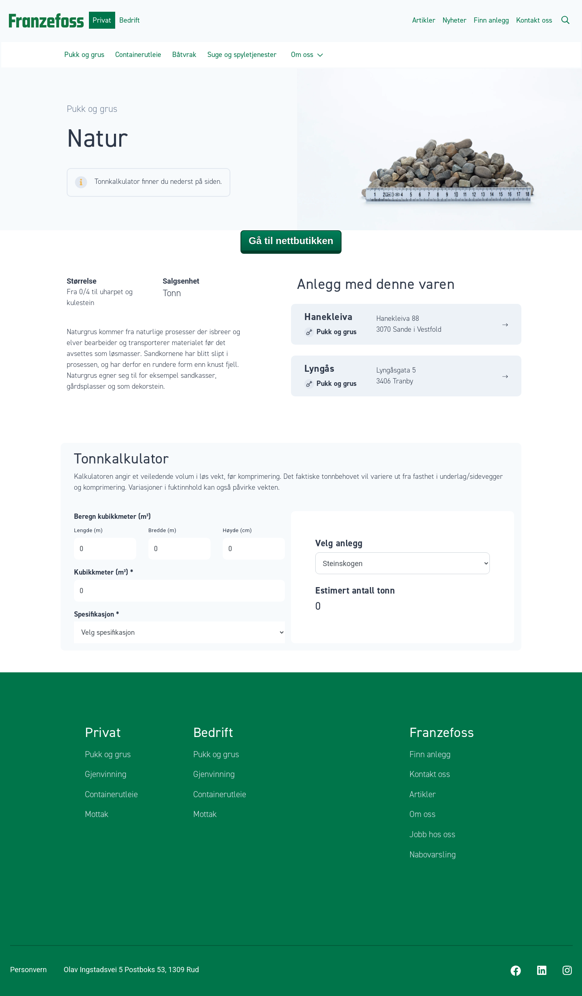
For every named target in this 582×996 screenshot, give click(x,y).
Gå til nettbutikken (291, 240)
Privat (102, 20)
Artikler (423, 20)
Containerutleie (138, 54)
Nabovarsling (432, 854)
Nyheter (454, 20)
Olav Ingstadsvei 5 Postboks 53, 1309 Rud (136, 969)
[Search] (565, 19)
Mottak (96, 814)
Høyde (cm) (237, 530)
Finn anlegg (491, 20)
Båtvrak (184, 54)
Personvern (28, 969)
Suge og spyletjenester (241, 54)
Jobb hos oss (432, 834)
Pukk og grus (84, 54)
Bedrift (129, 20)
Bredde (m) (162, 530)
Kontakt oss (534, 20)
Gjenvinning (106, 774)
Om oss (307, 54)
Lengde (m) (88, 530)
